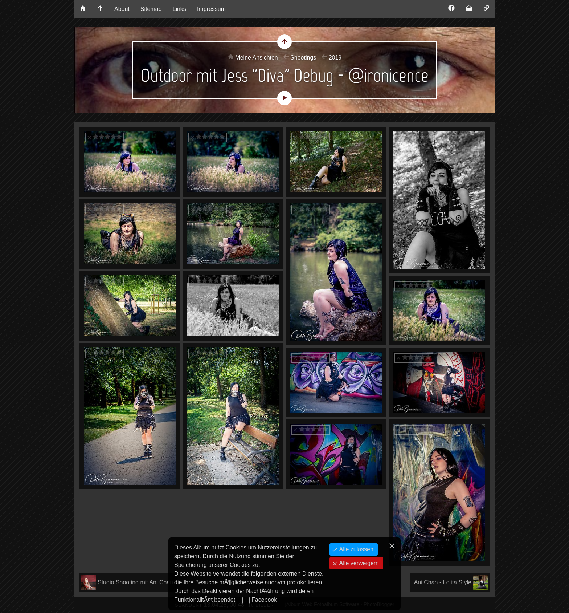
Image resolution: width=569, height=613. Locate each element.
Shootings (303, 57)
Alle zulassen (355, 549)
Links (179, 9)
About (122, 9)
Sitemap (151, 9)
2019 (335, 57)
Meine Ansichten (256, 57)
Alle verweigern (358, 563)
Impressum (211, 9)
